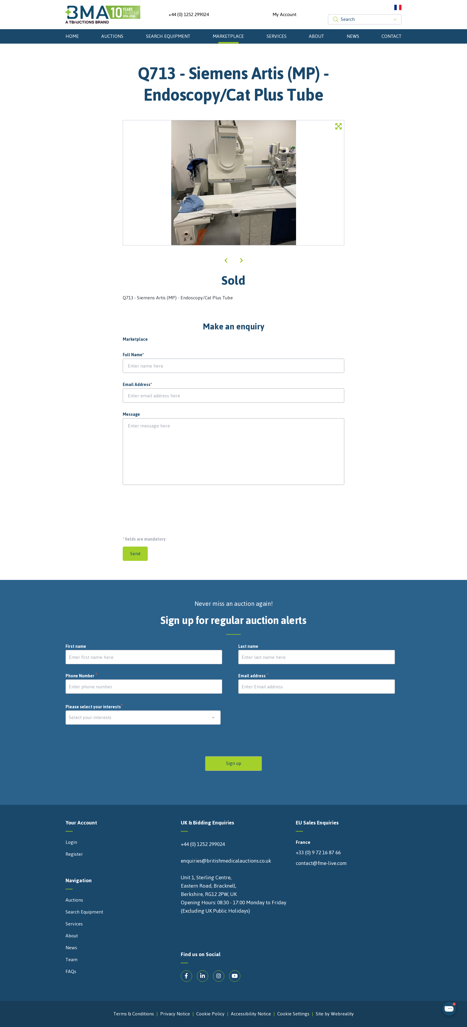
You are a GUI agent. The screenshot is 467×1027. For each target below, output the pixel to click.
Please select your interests (94, 707)
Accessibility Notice (251, 1013)
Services (277, 36)
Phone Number (82, 676)
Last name (248, 646)
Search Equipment (168, 36)
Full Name (133, 355)
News (353, 36)
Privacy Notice (175, 1013)
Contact (391, 36)
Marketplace (228, 36)
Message (131, 414)
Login (71, 842)
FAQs (71, 971)
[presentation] (168, 508)
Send (135, 553)
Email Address (137, 384)
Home (72, 36)
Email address (253, 676)
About (316, 36)
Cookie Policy (210, 1013)
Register (74, 854)
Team (71, 959)
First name (76, 646)
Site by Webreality (335, 1013)
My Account (284, 14)
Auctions (112, 36)
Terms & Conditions (133, 1013)
